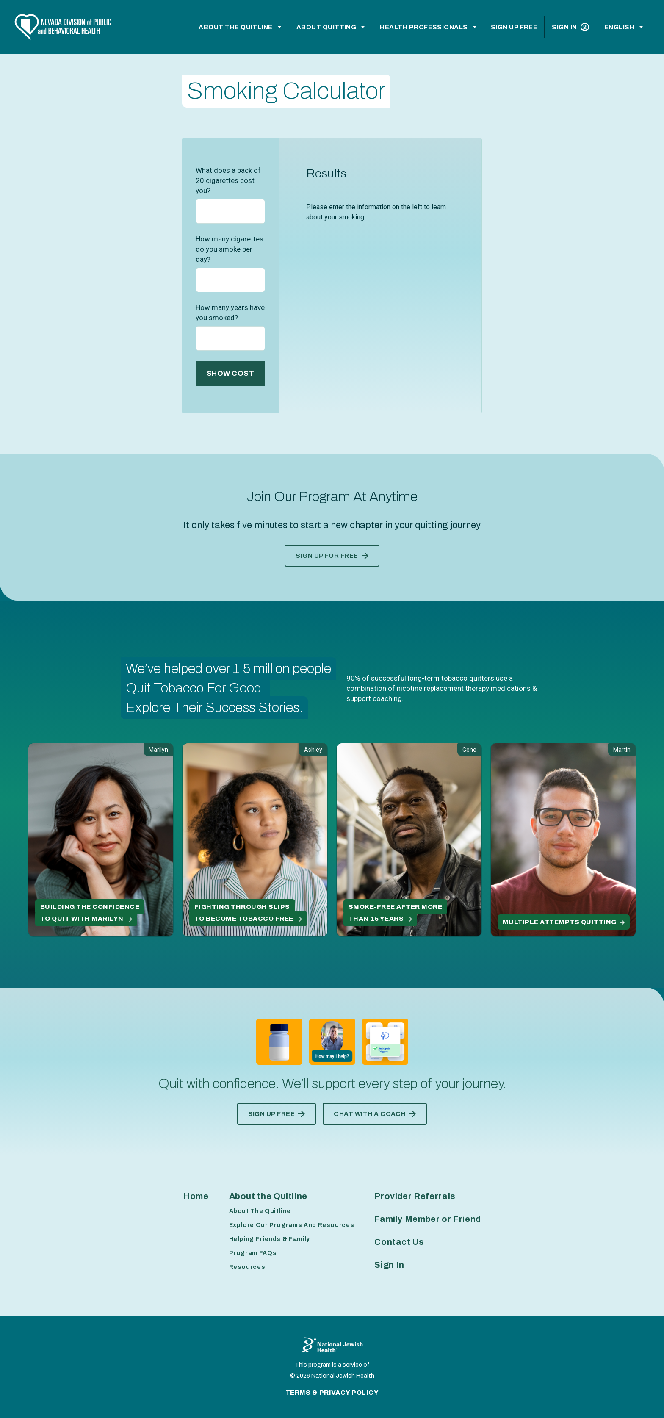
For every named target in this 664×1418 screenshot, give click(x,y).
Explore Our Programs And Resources (291, 1225)
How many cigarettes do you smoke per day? (229, 249)
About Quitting (326, 27)
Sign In (570, 27)
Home (196, 1196)
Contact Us (399, 1241)
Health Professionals (424, 27)
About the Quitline (236, 27)
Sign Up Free (514, 27)
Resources (247, 1267)
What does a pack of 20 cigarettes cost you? (228, 180)
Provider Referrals (415, 1196)
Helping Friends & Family (269, 1239)
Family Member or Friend (427, 1219)
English (619, 27)
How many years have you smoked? (230, 312)
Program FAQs (253, 1253)
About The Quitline (260, 1211)
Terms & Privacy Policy (332, 1392)
